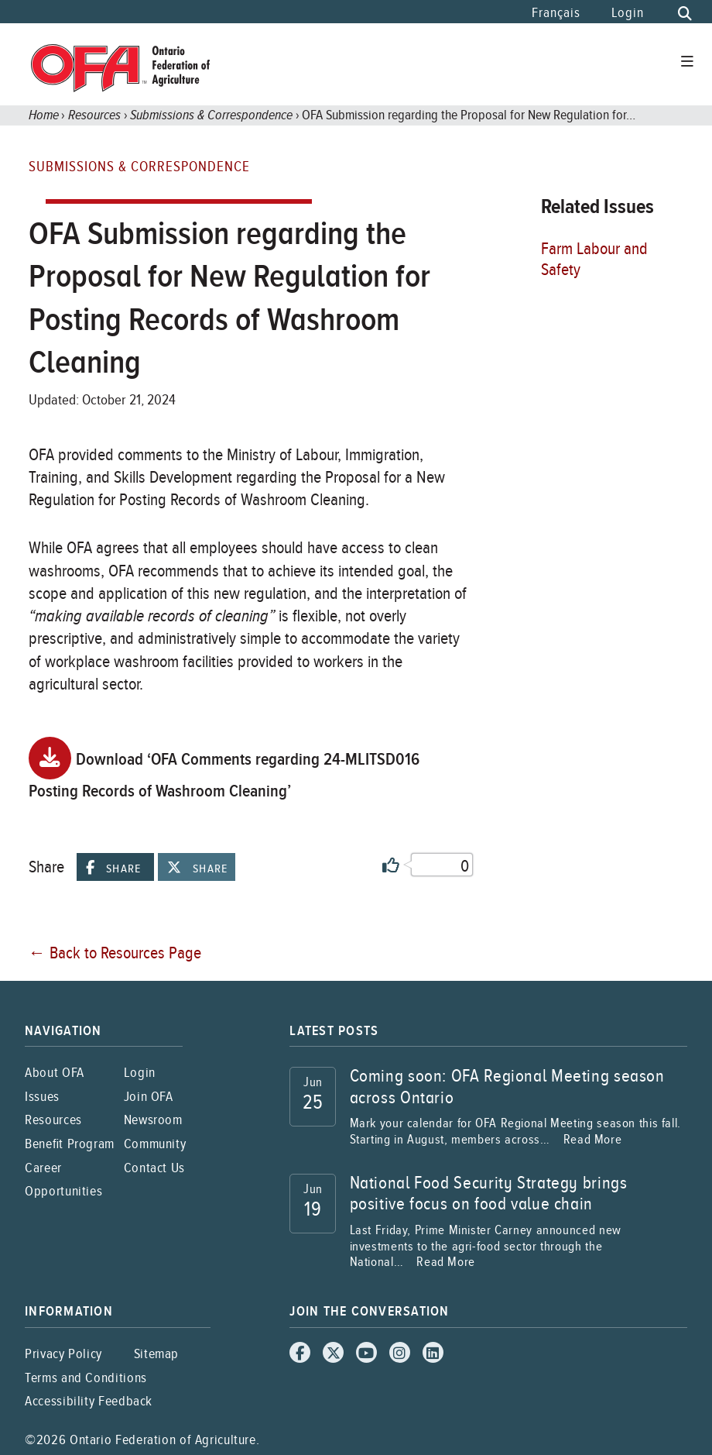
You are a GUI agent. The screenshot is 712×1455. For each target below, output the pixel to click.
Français (556, 13)
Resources (94, 114)
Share (113, 867)
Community (155, 1143)
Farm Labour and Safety (594, 258)
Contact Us (154, 1167)
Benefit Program (70, 1143)
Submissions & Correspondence (211, 114)
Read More (592, 1139)
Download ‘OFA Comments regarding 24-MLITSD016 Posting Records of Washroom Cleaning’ (224, 769)
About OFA (54, 1072)
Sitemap (156, 1353)
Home (44, 114)
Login (628, 13)
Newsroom (153, 1119)
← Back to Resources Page (115, 952)
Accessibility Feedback (88, 1400)
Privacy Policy (63, 1353)
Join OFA (148, 1096)
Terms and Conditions (86, 1377)
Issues (42, 1096)
